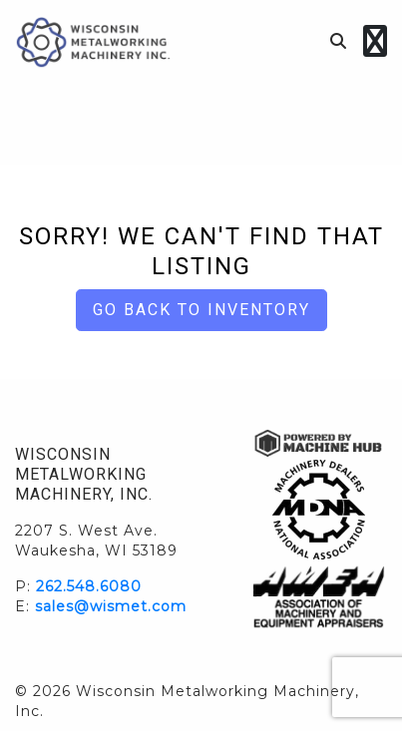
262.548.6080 (89, 586)
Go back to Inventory (201, 309)
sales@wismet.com (111, 606)
